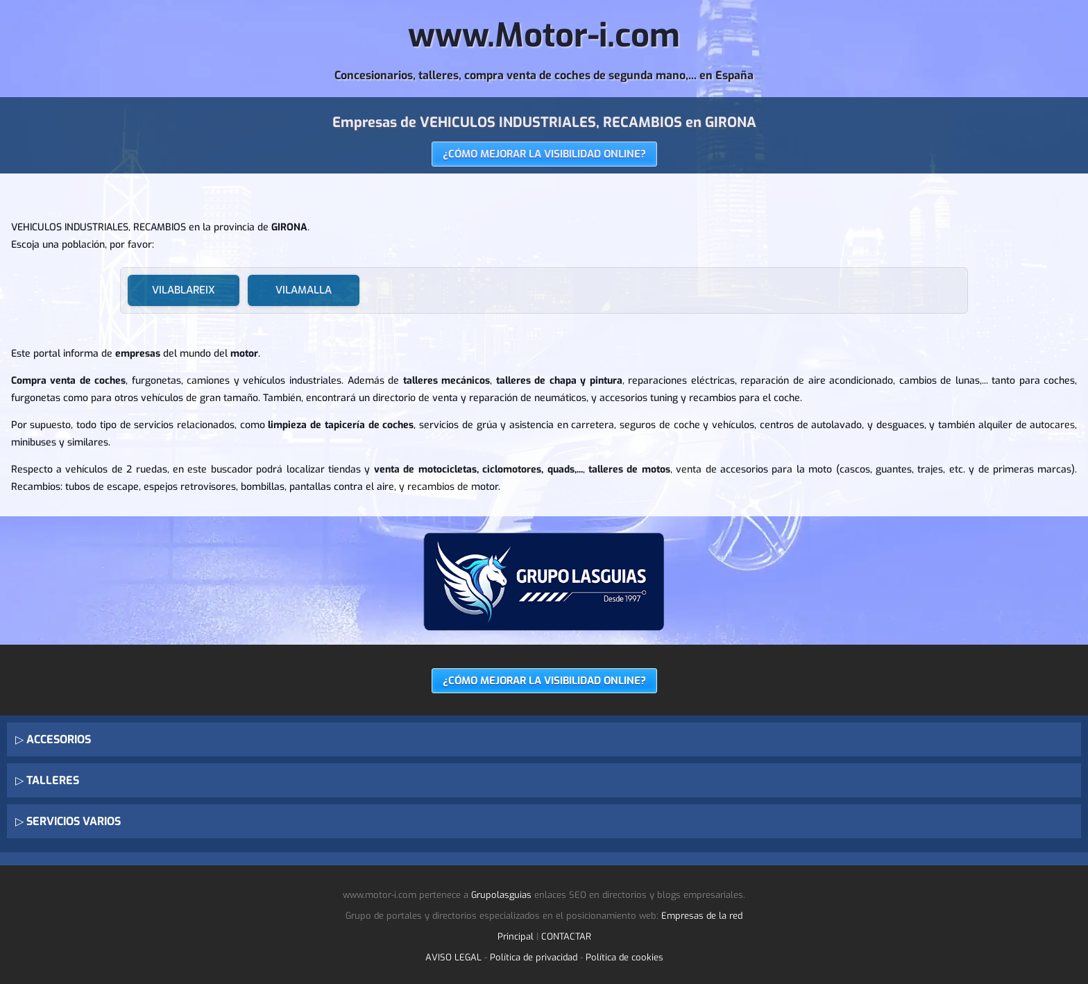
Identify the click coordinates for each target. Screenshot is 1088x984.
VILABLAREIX (183, 290)
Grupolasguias (501, 895)
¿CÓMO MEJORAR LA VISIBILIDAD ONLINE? (544, 154)
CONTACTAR (566, 936)
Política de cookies (624, 957)
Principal (516, 936)
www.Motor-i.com (544, 35)
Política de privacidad (533, 957)
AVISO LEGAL (453, 957)
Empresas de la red (701, 916)
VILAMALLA (303, 290)
